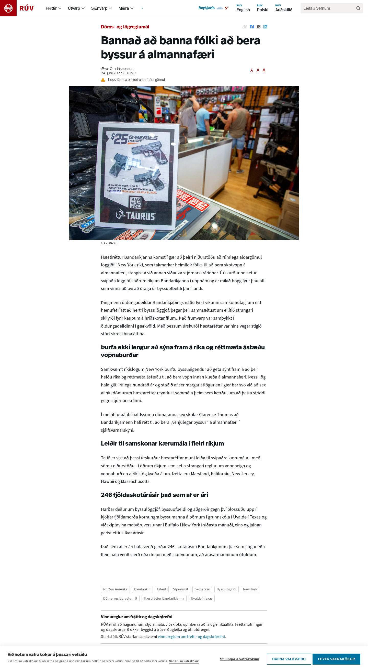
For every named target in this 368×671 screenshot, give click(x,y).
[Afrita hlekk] (245, 27)
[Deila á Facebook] (252, 27)
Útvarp (74, 8)
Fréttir (51, 8)
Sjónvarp (99, 8)
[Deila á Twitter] (258, 27)
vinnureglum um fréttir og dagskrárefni (191, 636)
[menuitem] (60, 8)
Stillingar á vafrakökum (238, 665)
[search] (329, 8)
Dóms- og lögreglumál (125, 27)
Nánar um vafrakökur (184, 668)
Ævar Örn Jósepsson (117, 69)
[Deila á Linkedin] (265, 27)
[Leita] (358, 8)
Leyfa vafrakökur (336, 665)
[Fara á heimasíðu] (21, 8)
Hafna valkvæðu (288, 665)
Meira (124, 8)
